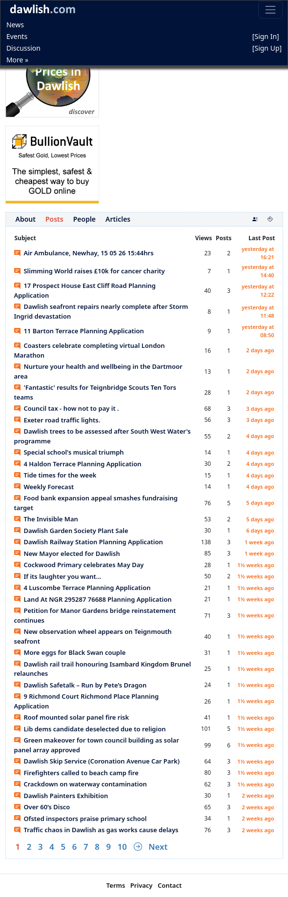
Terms (115, 885)
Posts (54, 219)
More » (17, 59)
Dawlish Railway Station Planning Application (88, 541)
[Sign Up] (267, 48)
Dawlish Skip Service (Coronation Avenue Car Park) (97, 761)
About (26, 219)
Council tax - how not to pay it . (66, 408)
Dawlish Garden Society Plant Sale (71, 530)
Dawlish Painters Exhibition (61, 795)
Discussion (23, 48)
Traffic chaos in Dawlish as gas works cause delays (96, 829)
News (15, 24)
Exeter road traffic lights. (57, 420)
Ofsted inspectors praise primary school (80, 818)
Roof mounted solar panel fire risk (71, 717)
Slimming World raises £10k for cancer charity (89, 271)
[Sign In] (265, 36)
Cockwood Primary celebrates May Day (79, 564)
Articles (117, 219)
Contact (170, 885)
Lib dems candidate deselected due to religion (90, 729)
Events (16, 36)
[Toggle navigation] (270, 9)
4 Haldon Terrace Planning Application (78, 463)
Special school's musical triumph (69, 452)
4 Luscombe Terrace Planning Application (82, 587)
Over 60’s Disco (42, 806)
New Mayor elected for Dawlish (67, 553)
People (84, 219)
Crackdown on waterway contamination (80, 784)
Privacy (141, 885)
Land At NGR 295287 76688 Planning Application (93, 599)
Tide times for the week (55, 475)
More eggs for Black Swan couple (70, 652)
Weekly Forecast (44, 486)
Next (157, 846)
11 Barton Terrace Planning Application (79, 330)
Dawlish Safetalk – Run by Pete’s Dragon (80, 685)
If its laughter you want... (58, 576)
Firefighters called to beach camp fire (76, 772)
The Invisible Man (46, 519)
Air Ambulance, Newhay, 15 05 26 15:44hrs (84, 252)
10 (122, 846)
